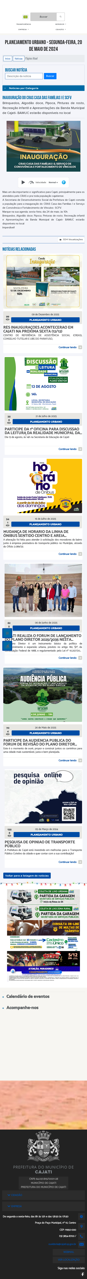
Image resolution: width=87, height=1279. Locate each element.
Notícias (19, 58)
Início (7, 58)
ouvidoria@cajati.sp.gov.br (62, 1244)
